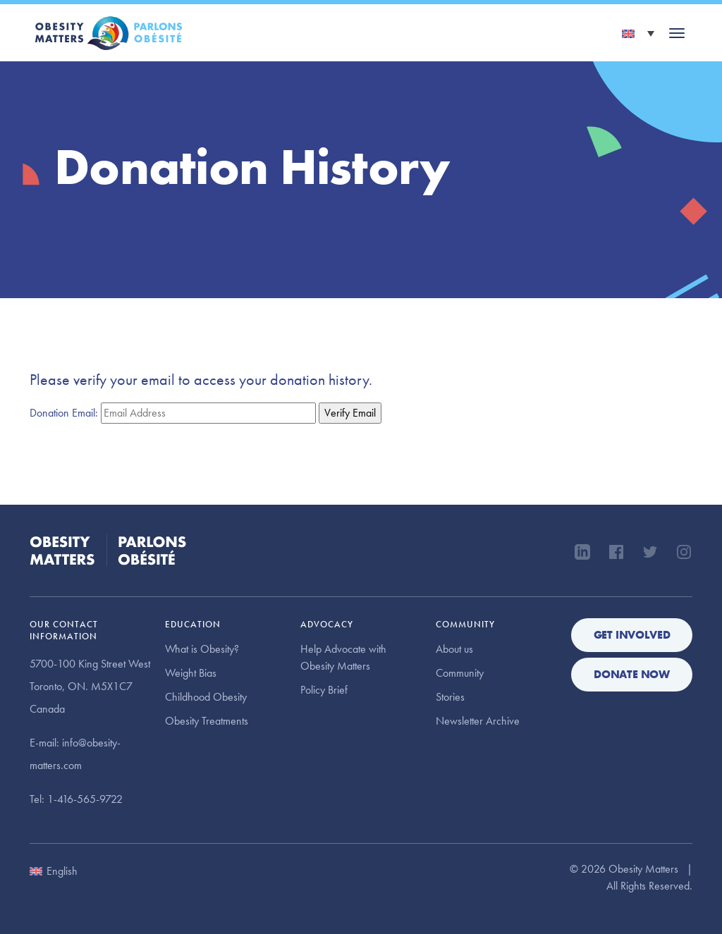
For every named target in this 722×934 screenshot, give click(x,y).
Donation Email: (64, 412)
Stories (450, 696)
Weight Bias (190, 672)
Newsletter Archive (478, 720)
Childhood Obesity (206, 696)
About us (454, 648)
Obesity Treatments (206, 720)
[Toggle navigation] (676, 33)
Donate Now (632, 674)
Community (460, 672)
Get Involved (632, 634)
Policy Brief (324, 689)
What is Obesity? (202, 648)
